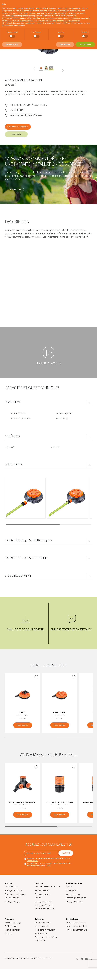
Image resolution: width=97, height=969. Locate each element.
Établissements (41, 933)
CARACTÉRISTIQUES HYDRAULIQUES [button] (28, 540)
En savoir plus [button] (12, 44)
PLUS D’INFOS (22, 725)
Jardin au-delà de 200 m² (45, 909)
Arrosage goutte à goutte (15, 894)
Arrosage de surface (13, 890)
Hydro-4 (69, 887)
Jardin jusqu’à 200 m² (43, 905)
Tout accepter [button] (85, 44)
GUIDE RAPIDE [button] (14, 464)
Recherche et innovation (45, 930)
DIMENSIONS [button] (13, 402)
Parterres (38, 898)
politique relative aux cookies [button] (65, 16)
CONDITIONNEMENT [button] (18, 576)
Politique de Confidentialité (76, 930)
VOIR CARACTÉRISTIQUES (17, 127)
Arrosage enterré (12, 898)
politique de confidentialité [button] (24, 11)
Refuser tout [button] (65, 44)
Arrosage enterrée (73, 894)
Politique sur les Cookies (75, 922)
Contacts (8, 933)
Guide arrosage (11, 926)
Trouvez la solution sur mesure (47, 887)
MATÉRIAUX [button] (12, 436)
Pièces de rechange (13, 922)
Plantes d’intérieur (42, 890)
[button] (62, 70)
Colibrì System (71, 890)
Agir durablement (42, 926)
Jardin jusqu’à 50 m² (43, 901)
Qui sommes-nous (42, 922)
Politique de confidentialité (76, 926)
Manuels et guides (12, 930)
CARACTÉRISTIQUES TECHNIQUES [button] (26, 558)
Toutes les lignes (11, 887)
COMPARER (16, 134)
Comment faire (14, 189)
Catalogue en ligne (12, 901)
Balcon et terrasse (42, 894)
